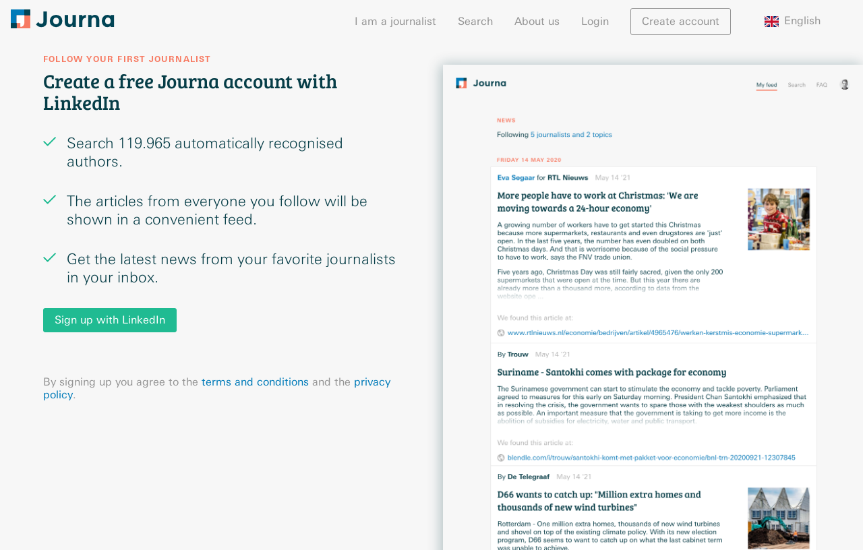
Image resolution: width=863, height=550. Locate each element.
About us (537, 21)
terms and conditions (255, 381)
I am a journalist (395, 21)
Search (475, 21)
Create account (680, 21)
